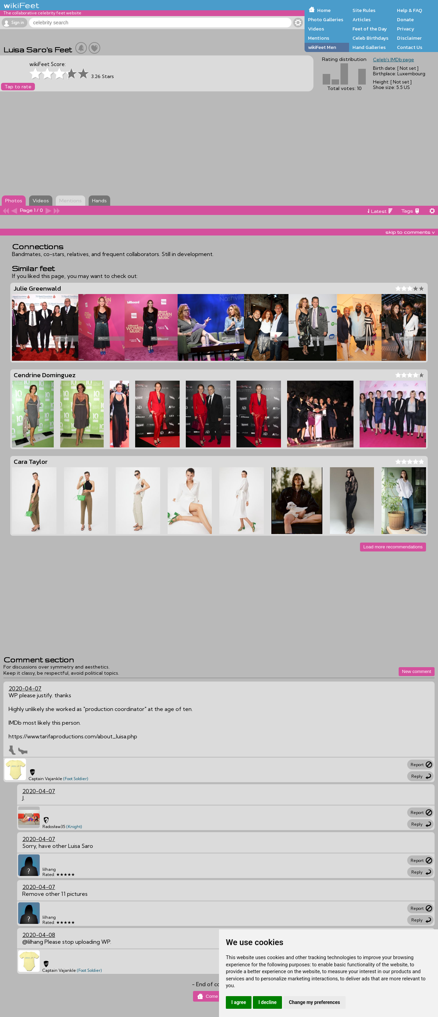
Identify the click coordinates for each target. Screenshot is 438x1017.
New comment (416, 671)
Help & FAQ (409, 10)
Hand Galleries (369, 47)
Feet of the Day (369, 29)
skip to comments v (410, 232)
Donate (405, 19)
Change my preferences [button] (314, 1002)
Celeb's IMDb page (393, 59)
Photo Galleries (325, 19)
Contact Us (409, 47)
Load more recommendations (393, 546)
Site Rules (363, 10)
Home (324, 10)
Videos (316, 29)
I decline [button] (267, 1002)
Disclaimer (409, 38)
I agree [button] (238, 1002)
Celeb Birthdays (370, 38)
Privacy (405, 29)
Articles (361, 19)
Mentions (318, 38)
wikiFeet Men (322, 47)
